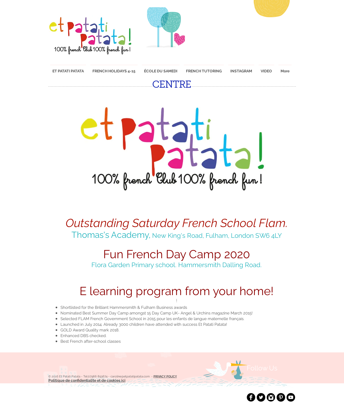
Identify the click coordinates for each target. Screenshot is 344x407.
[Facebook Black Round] (251, 397)
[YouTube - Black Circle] (290, 397)
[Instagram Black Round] (271, 397)
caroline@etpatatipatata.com (130, 376)
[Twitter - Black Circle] (261, 397)
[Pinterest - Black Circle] (281, 397)
